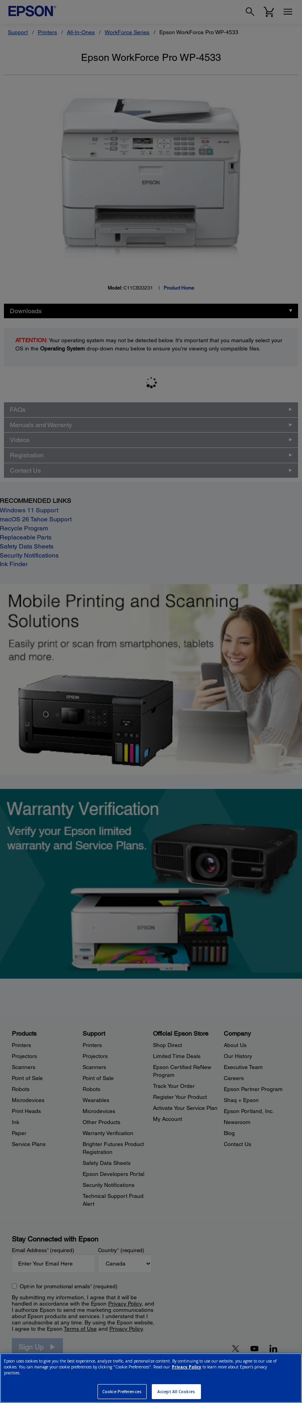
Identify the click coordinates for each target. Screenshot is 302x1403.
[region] (151, 1378)
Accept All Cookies (176, 1391)
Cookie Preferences (122, 1391)
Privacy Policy (186, 1367)
